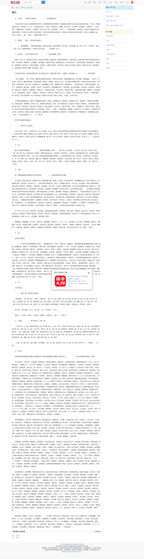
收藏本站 (68, 544)
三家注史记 (109, 36)
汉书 (107, 40)
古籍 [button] (94, 2)
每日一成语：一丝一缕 (112, 16)
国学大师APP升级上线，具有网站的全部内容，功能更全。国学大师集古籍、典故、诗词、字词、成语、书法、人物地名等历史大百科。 (78, 281)
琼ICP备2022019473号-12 (74, 551)
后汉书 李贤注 (110, 45)
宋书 (107, 63)
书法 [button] (110, 2)
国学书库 (23, 7)
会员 (127, 2)
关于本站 (62, 544)
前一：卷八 (15, 535)
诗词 (99, 2)
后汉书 (108, 49)
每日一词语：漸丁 (111, 21)
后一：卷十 (15, 537)
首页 (17, 7)
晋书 (107, 59)
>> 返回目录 (97, 531)
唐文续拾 (30, 7)
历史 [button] (116, 2)
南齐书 (108, 68)
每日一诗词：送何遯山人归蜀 (114, 25)
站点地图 (81, 544)
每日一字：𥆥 (109, 11)
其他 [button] (122, 2)
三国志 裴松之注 (111, 54)
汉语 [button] (105, 2)
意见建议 (75, 544)
